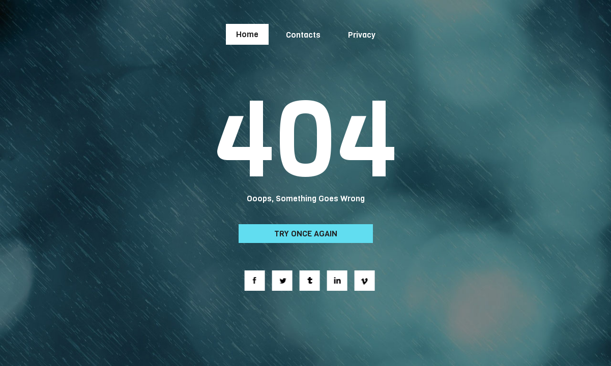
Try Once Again (305, 233)
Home (247, 34)
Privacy (361, 34)
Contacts (303, 34)
